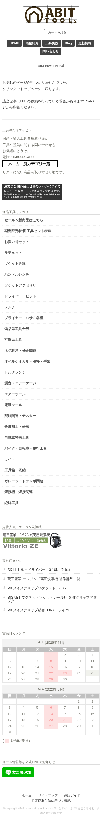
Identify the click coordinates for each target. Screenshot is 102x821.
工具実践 (51, 43)
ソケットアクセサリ (20, 285)
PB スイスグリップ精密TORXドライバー (39, 610)
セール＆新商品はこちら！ (25, 220)
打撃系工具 (13, 340)
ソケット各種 (15, 264)
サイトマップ (48, 795)
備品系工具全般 (16, 329)
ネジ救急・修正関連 (20, 351)
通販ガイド (72, 795)
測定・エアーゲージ (20, 383)
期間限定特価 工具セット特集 (27, 231)
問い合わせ (50, 51)
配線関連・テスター (20, 416)
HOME (14, 43)
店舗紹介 (32, 43)
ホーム (27, 795)
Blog (68, 43)
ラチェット (13, 253)
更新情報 (84, 43)
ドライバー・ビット (20, 296)
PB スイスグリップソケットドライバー (38, 588)
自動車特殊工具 (16, 438)
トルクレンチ (15, 372)
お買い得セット (16, 242)
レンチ (9, 307)
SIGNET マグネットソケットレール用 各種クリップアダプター (52, 599)
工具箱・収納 (15, 470)
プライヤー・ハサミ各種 (23, 318)
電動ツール (13, 405)
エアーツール (15, 394)
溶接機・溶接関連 (18, 492)
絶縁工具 (11, 503)
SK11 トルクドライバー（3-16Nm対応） (39, 570)
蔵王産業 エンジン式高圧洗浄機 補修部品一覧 (43, 579)
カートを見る (55, 30)
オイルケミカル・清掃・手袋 (27, 361)
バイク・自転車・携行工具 (25, 448)
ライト (9, 459)
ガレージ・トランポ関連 (23, 481)
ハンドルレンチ (16, 274)
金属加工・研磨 (16, 427)
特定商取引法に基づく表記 (51, 800)
